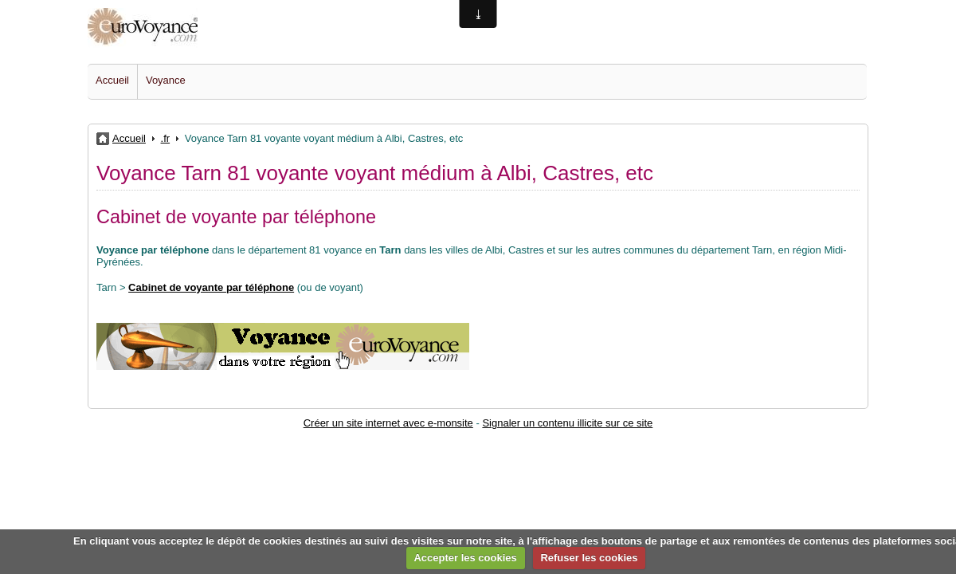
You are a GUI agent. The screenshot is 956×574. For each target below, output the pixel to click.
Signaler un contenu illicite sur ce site (567, 423)
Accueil (112, 80)
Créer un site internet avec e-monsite (388, 423)
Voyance (166, 80)
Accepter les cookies (464, 558)
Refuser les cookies (588, 558)
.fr (165, 138)
